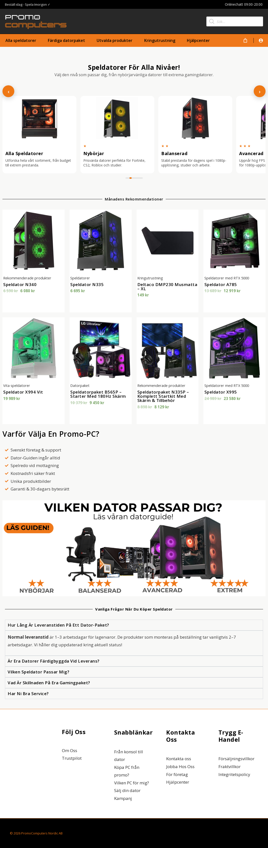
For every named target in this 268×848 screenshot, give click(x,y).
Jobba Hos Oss (180, 766)
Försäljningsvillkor (236, 758)
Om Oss (69, 750)
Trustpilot (72, 758)
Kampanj (123, 798)
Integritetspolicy (234, 774)
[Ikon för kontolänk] (261, 40)
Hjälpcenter (177, 782)
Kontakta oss (178, 758)
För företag (177, 774)
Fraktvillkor (229, 766)
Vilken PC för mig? (131, 783)
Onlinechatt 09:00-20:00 (244, 4)
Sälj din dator (127, 790)
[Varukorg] (245, 40)
